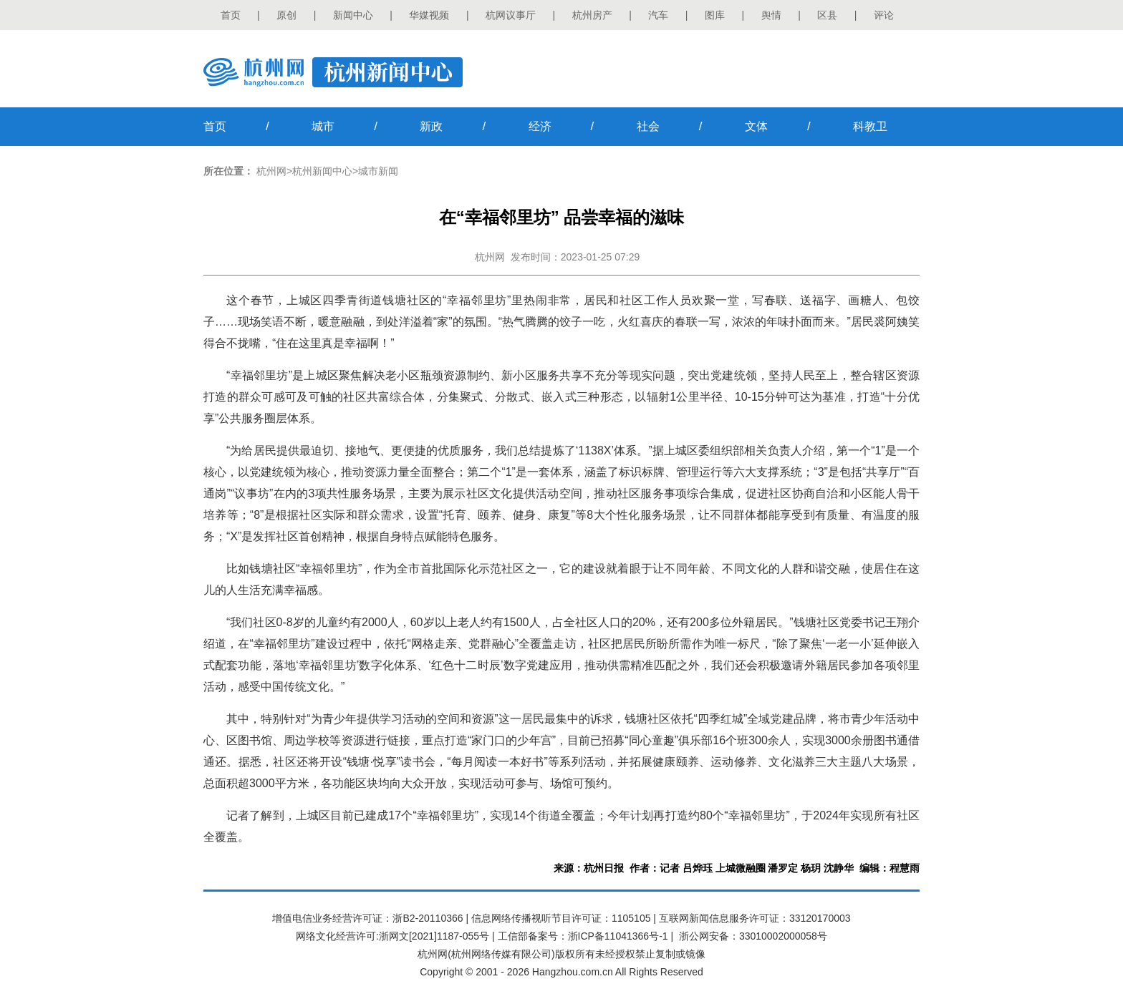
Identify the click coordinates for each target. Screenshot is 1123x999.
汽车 (658, 15)
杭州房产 (592, 15)
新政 (431, 126)
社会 (648, 126)
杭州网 (271, 171)
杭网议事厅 (511, 15)
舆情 (771, 15)
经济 (540, 126)
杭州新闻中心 (322, 171)
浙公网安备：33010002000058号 (753, 936)
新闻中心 (353, 15)
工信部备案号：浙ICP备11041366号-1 (583, 936)
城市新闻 (378, 171)
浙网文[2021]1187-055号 (434, 936)
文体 (756, 126)
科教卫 (870, 126)
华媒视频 (429, 15)
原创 (286, 15)
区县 (827, 15)
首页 (231, 15)
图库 (715, 15)
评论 (884, 15)
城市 (323, 126)
